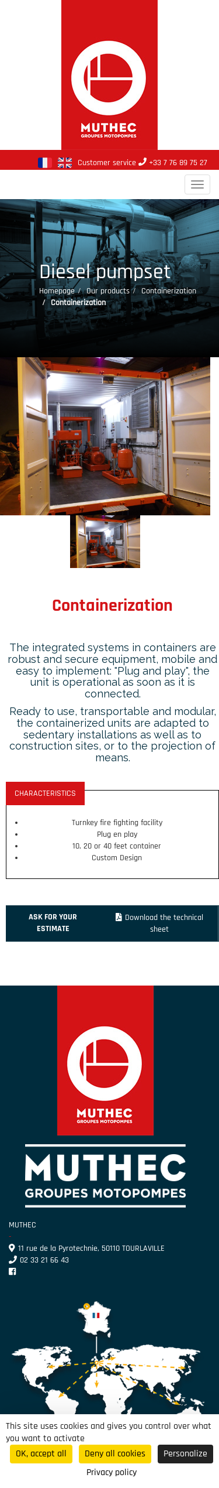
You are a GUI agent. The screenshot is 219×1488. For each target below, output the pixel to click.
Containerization (168, 291)
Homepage (57, 291)
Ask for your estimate (53, 923)
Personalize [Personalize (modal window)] (185, 1454)
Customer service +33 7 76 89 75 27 (142, 163)
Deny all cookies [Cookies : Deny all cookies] (115, 1454)
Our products (108, 291)
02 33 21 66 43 (39, 1260)
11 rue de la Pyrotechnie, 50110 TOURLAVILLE (87, 1248)
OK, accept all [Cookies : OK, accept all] (41, 1454)
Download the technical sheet (159, 923)
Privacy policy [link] (111, 1472)
